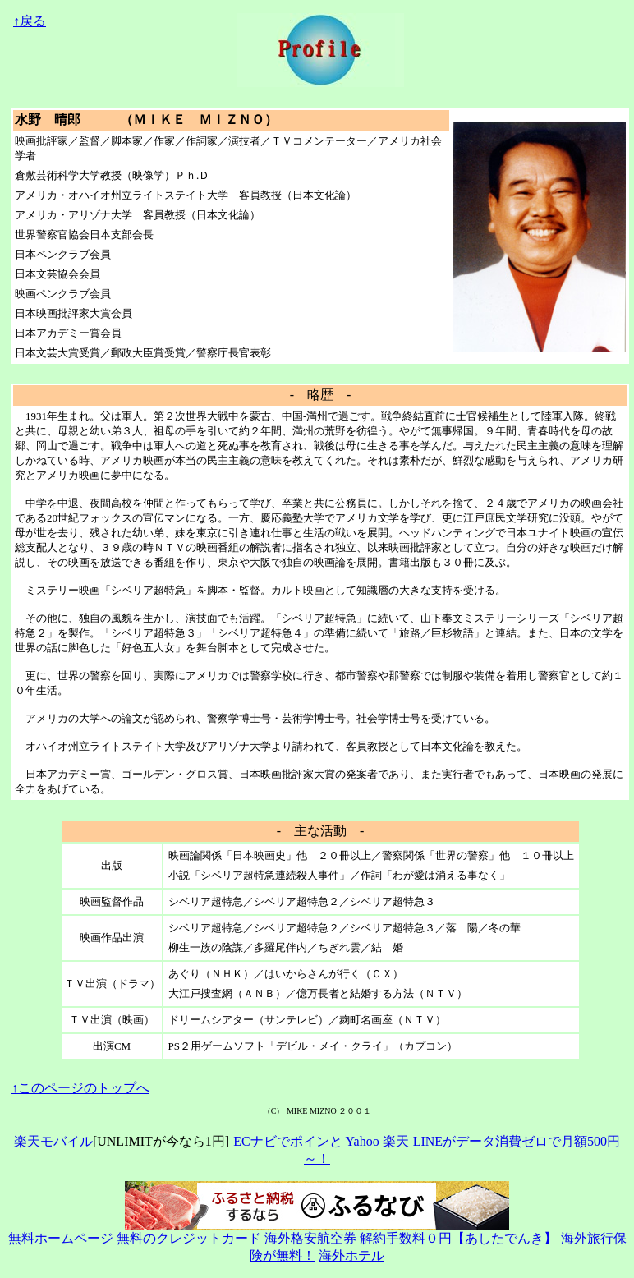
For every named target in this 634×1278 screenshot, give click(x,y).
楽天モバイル (53, 1141)
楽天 (396, 1141)
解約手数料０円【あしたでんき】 (458, 1238)
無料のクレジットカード (189, 1238)
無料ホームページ (60, 1238)
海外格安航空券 (310, 1238)
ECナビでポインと (287, 1141)
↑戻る (29, 21)
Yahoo (362, 1141)
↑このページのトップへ (80, 1088)
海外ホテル (351, 1255)
